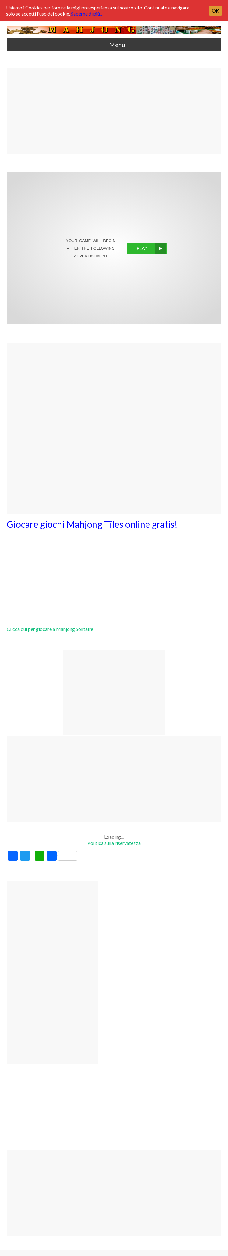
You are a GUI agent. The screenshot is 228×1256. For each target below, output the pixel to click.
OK (215, 10)
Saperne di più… (87, 13)
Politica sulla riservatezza (114, 843)
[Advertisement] (114, 111)
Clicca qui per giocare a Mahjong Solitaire (50, 629)
